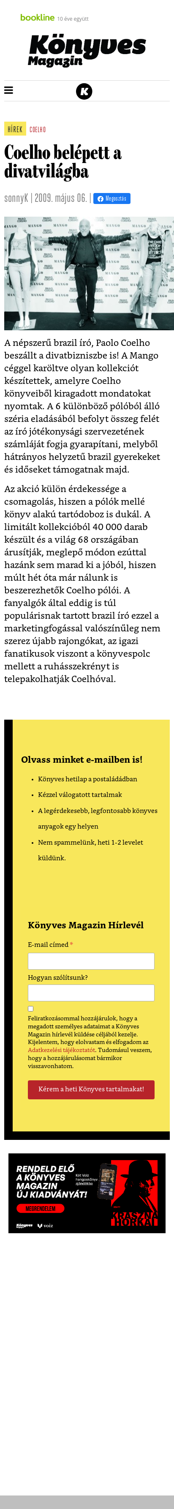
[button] (8, 90)
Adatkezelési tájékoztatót (61, 1050)
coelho (38, 130)
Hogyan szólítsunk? (58, 978)
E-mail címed (50, 946)
